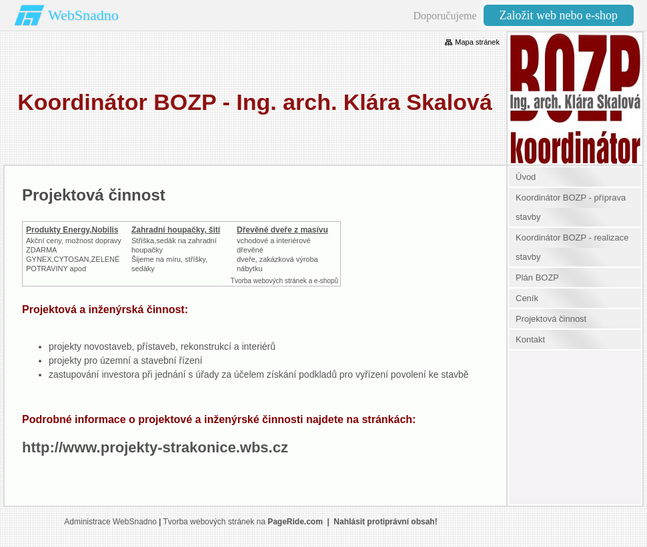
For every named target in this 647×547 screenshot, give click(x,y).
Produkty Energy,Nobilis (72, 230)
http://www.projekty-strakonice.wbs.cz (155, 447)
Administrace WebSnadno (110, 521)
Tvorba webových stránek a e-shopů (284, 280)
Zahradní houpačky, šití (175, 230)
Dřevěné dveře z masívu (282, 230)
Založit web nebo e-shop (559, 15)
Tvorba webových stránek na (242, 521)
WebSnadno (83, 15)
